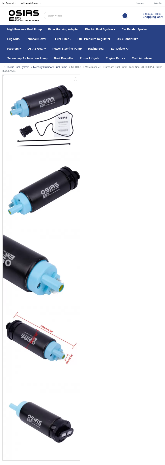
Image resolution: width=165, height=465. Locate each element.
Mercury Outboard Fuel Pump (50, 67)
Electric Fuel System (17, 67)
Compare (138, 3)
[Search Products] (83, 16)
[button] (31, 3)
